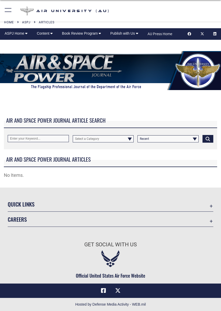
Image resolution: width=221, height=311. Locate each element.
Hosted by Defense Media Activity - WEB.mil (110, 304)
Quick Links (21, 204)
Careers (17, 219)
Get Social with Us (110, 244)
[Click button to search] (207, 138)
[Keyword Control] (38, 138)
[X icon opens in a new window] (118, 291)
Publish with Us (124, 33)
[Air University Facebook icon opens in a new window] (103, 291)
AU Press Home (160, 34)
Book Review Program (81, 33)
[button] (8, 11)
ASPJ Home (16, 33)
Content (45, 33)
